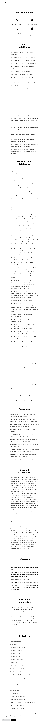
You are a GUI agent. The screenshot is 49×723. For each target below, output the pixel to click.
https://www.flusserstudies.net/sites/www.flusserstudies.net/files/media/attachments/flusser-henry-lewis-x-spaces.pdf (24, 574)
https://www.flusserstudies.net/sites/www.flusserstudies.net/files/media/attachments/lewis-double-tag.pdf (24, 587)
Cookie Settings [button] (6, 719)
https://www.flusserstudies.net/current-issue (24, 582)
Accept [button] (13, 719)
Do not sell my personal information (10, 716)
